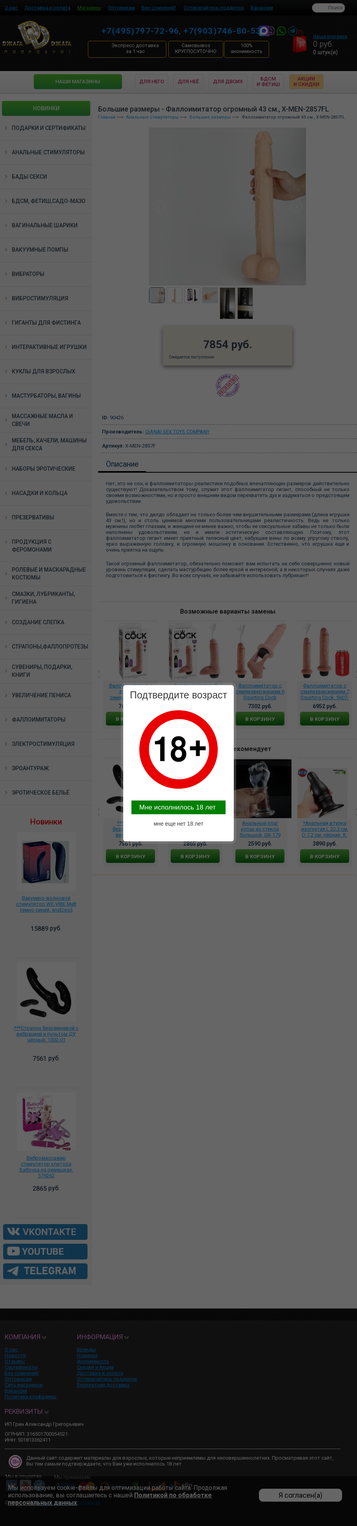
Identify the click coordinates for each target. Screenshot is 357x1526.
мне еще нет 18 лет (179, 824)
